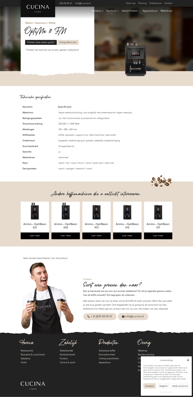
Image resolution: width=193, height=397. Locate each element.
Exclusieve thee (107, 355)
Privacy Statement (166, 392)
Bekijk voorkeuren (180, 386)
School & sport (67, 362)
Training (142, 3)
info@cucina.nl (135, 316)
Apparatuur (150, 11)
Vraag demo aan (68, 42)
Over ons (131, 3)
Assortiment (129, 11)
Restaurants (27, 351)
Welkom (29, 23)
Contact (168, 3)
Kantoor (111, 11)
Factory (64, 359)
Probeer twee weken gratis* (41, 42)
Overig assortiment (109, 359)
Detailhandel (66, 351)
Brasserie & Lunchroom (33, 355)
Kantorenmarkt (67, 355)
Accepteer (149, 386)
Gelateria (25, 359)
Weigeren (163, 386)
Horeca (96, 11)
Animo (52, 23)
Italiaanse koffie (107, 351)
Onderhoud (155, 3)
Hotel (23, 362)
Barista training (146, 355)
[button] (188, 360)
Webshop (166, 11)
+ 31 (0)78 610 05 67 (102, 316)
